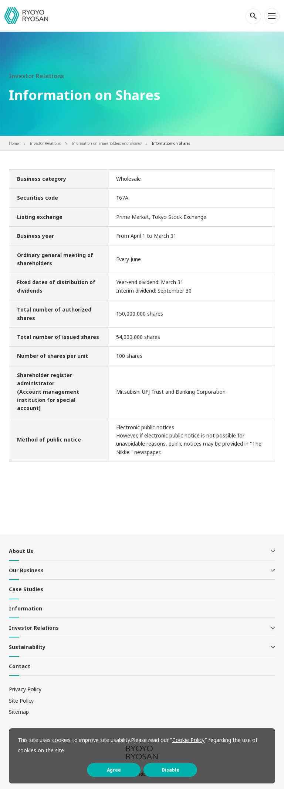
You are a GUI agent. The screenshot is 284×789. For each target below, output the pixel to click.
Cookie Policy (188, 739)
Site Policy (21, 700)
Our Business (26, 570)
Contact (19, 666)
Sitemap (19, 711)
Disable (170, 770)
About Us (21, 551)
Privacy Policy (25, 689)
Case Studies (26, 589)
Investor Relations (34, 627)
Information (25, 608)
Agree (114, 770)
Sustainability (27, 646)
